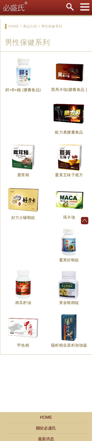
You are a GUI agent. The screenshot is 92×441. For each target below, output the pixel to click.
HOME (46, 417)
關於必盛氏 (46, 428)
